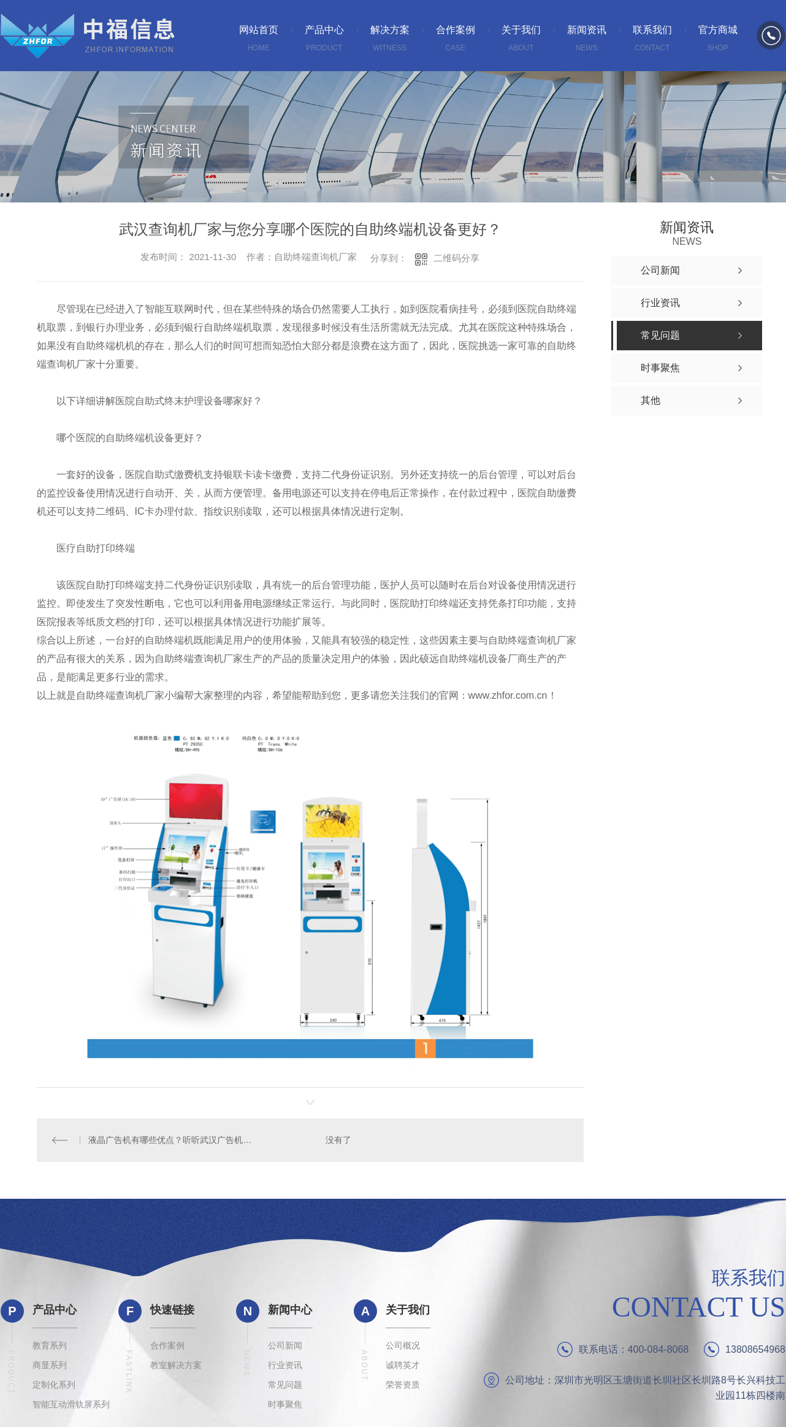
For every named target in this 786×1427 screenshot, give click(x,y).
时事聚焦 (285, 1404)
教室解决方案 (176, 1364)
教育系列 (49, 1345)
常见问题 (285, 1384)
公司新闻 (285, 1345)
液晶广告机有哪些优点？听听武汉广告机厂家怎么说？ (173, 1140)
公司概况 (403, 1345)
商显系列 (49, 1364)
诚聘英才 (403, 1364)
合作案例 (167, 1345)
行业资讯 (285, 1364)
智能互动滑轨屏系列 (71, 1404)
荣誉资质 (403, 1384)
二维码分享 (456, 258)
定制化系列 (53, 1384)
